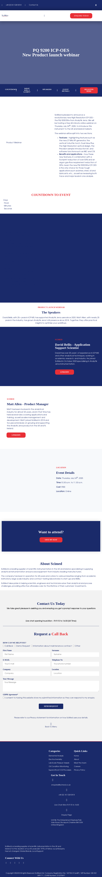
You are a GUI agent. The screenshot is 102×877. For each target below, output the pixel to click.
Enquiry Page (66, 815)
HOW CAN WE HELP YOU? (14, 643)
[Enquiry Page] (66, 810)
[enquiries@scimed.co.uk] (52, 780)
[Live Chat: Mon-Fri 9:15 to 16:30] (66, 799)
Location (55, 669)
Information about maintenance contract (52, 646)
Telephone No (57, 660)
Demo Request (23, 646)
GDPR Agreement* (10, 695)
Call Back (9, 646)
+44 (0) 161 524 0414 (67, 795)
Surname (55, 650)
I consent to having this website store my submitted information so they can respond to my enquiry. (50, 698)
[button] (96, 5)
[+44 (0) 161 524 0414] (66, 789)
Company (7, 669)
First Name (7, 650)
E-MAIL (6, 660)
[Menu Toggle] (44, 16)
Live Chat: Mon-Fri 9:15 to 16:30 (66, 805)
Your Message (8, 679)
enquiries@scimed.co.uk (60, 785)
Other (77, 646)
